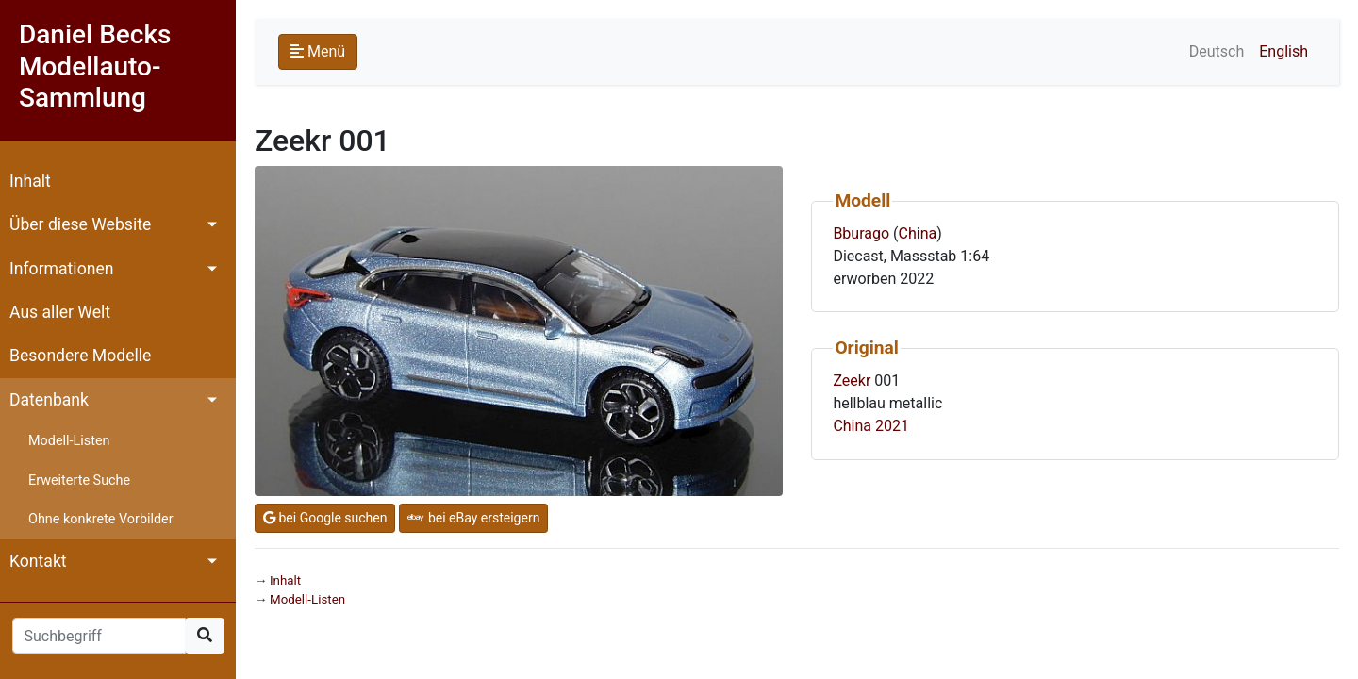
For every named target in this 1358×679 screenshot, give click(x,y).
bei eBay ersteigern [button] (473, 517)
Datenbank (49, 399)
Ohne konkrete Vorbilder (101, 519)
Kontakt (38, 561)
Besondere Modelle (80, 355)
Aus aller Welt (59, 312)
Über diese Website (80, 224)
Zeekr (851, 380)
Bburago (861, 233)
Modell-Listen (68, 441)
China (918, 233)
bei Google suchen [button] (325, 517)
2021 (892, 426)
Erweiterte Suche (79, 480)
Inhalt (30, 181)
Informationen (61, 268)
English (1283, 51)
